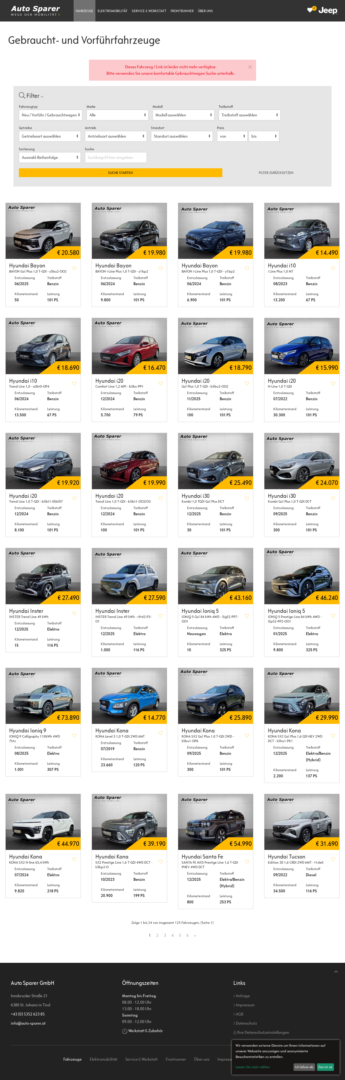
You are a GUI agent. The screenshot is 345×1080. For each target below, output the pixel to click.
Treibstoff (226, 106)
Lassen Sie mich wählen (253, 1067)
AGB (238, 1014)
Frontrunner (182, 11)
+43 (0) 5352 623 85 (28, 1014)
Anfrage (241, 995)
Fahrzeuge (84, 11)
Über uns (205, 11)
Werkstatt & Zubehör (145, 1030)
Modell (158, 106)
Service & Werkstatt (149, 11)
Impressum (244, 1004)
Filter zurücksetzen (276, 172)
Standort (157, 128)
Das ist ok (325, 1067)
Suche (90, 149)
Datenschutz (245, 1023)
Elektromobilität (112, 11)
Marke (91, 106)
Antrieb (90, 128)
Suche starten (120, 172)
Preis (220, 128)
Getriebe (25, 128)
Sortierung (26, 149)
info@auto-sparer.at (28, 1023)
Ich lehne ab (304, 1067)
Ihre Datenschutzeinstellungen (261, 1032)
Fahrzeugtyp (28, 106)
